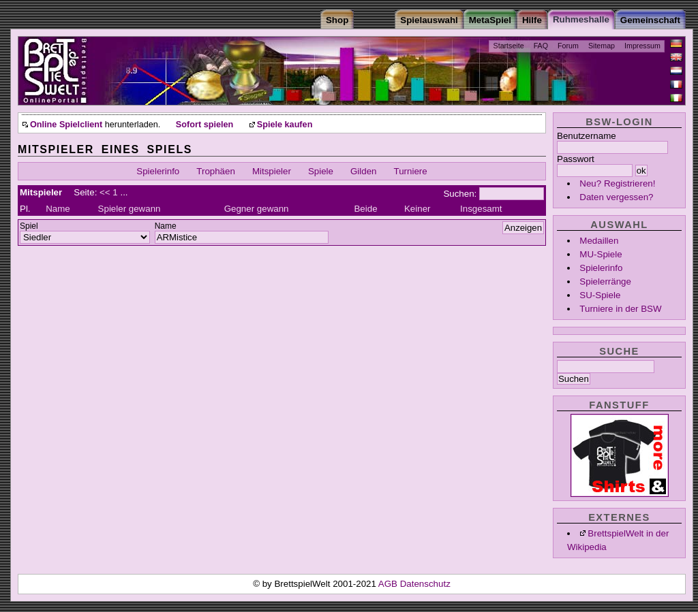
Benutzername (586, 136)
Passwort (575, 159)
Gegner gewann (256, 209)
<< (105, 192)
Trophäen (215, 171)
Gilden (363, 171)
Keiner (417, 209)
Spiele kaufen (285, 124)
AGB (389, 584)
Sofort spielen (204, 124)
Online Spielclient (66, 124)
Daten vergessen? (616, 197)
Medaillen (598, 241)
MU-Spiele (600, 254)
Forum (568, 46)
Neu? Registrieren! (617, 183)
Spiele (320, 171)
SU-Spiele (599, 295)
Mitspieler (271, 171)
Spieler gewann (129, 209)
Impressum (642, 46)
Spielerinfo (600, 268)
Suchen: (459, 194)
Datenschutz (425, 584)
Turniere (410, 171)
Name (58, 209)
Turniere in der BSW (620, 309)
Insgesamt (481, 209)
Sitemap (601, 46)
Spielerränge (605, 281)
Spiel (29, 226)
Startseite (509, 46)
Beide (365, 209)
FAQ (541, 46)
